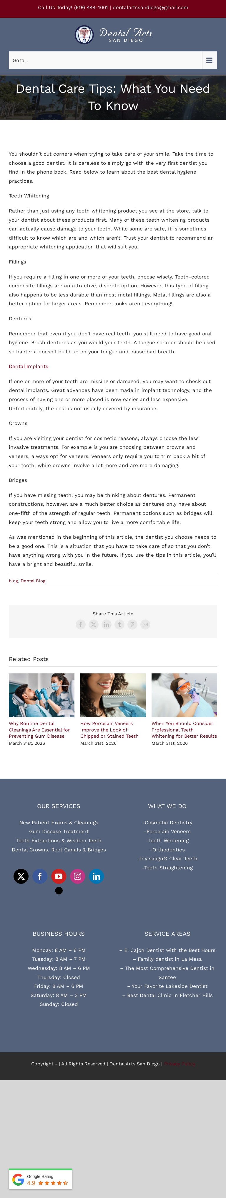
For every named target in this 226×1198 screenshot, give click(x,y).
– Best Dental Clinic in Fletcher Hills (167, 995)
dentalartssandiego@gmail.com (150, 7)
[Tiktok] (59, 890)
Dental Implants (28, 366)
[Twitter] (21, 876)
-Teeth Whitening (167, 840)
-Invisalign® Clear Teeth (167, 858)
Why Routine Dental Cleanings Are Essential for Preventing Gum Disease (39, 730)
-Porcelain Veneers (167, 831)
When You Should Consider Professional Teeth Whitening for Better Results (184, 730)
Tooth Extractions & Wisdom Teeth (59, 840)
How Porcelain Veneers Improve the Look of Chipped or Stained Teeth (109, 730)
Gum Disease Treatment (59, 831)
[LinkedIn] (96, 876)
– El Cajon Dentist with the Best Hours (167, 950)
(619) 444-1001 (91, 7)
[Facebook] (39, 876)
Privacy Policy (179, 1064)
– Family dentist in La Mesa (167, 959)
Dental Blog (33, 581)
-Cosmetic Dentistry (167, 822)
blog (13, 581)
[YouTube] (58, 876)
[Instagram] (77, 876)
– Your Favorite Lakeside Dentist (167, 986)
